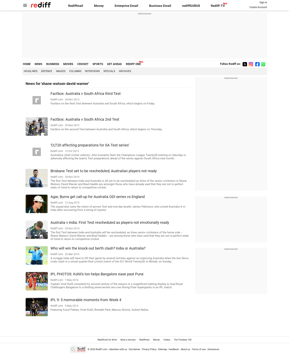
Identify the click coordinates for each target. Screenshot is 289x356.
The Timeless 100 (182, 340)
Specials (109, 71)
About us (185, 349)
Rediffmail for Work (107, 340)
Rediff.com (101, 349)
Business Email (160, 6)
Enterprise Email (126, 6)
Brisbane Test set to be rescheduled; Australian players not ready (104, 171)
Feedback (174, 349)
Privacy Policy (149, 349)
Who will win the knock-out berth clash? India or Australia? (98, 248)
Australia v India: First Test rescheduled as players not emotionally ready (110, 222)
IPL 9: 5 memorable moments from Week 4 (86, 300)
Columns (75, 71)
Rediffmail (75, 6)
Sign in (263, 2)
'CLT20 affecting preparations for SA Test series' (90, 145)
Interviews (92, 71)
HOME (27, 64)
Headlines (30, 71)
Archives (125, 71)
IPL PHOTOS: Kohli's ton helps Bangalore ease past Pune (97, 274)
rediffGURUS (191, 6)
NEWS (38, 64)
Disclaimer (134, 349)
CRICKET (82, 64)
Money (99, 6)
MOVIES (68, 64)
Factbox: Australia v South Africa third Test (86, 94)
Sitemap (162, 349)
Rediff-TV (218, 6)
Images (60, 71)
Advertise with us (118, 349)
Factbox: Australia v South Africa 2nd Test (85, 119)
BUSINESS (52, 64)
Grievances (213, 349)
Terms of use (199, 349)
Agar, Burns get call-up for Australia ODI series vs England (98, 197)
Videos (166, 340)
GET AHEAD (114, 64)
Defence (46, 71)
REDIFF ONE (133, 64)
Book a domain (128, 340)
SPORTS (98, 64)
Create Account (258, 7)
